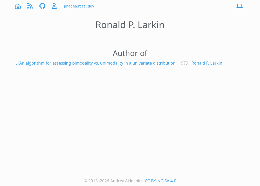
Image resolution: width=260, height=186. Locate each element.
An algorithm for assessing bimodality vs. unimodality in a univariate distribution (97, 63)
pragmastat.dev (79, 6)
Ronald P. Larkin (207, 63)
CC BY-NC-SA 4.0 (160, 181)
